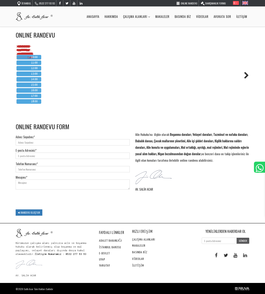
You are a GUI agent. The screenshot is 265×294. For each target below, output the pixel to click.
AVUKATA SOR (222, 16)
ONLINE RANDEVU (186, 3)
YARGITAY (104, 265)
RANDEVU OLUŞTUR (29, 212)
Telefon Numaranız (27, 164)
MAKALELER (162, 16)
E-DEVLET (104, 253)
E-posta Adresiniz (26, 150)
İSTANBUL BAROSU (110, 247)
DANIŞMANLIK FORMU (213, 3)
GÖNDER (243, 241)
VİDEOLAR (202, 16)
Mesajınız (21, 177)
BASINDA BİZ (183, 16)
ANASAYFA (93, 16)
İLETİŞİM (241, 16)
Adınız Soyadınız (25, 137)
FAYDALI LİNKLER (111, 233)
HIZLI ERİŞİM (142, 231)
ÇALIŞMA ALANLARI (136, 16)
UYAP (102, 259)
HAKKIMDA (111, 16)
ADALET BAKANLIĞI (110, 240)
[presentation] (44, 199)
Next (245, 75)
